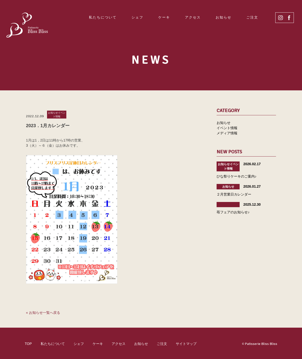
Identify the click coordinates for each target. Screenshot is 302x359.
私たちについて (103, 17)
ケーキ (164, 17)
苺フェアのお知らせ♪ (233, 212)
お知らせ (223, 17)
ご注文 (252, 17)
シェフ (137, 17)
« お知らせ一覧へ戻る (43, 313)
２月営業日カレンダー (234, 194)
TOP (28, 344)
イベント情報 (227, 128)
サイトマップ (186, 344)
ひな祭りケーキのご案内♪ (236, 176)
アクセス (193, 17)
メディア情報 (227, 133)
